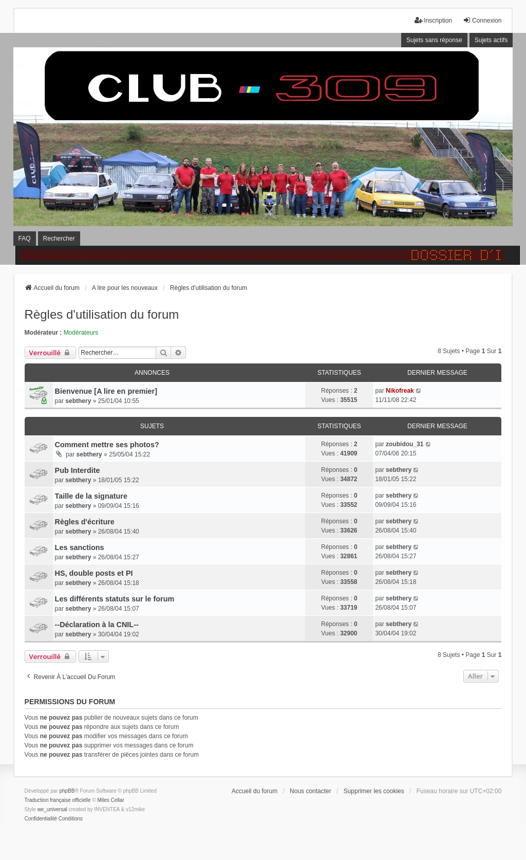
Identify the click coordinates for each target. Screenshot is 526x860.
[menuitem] (41, 819)
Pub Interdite (77, 470)
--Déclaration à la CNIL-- (97, 624)
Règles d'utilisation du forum (102, 314)
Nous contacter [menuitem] (310, 791)
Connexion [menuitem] (482, 20)
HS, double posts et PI (94, 573)
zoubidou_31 (404, 444)
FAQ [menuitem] (24, 238)
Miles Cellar (111, 800)
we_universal (52, 809)
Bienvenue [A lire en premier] (106, 391)
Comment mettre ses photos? (107, 445)
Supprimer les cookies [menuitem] (374, 791)
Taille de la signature (91, 496)
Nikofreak (400, 390)
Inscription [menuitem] (433, 20)
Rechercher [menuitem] (59, 238)
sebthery (78, 401)
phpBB (66, 791)
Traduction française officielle (58, 800)
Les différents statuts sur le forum (115, 599)
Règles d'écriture (85, 522)
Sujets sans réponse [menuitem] (434, 40)
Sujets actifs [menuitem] (491, 40)
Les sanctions (79, 547)
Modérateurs (81, 332)
